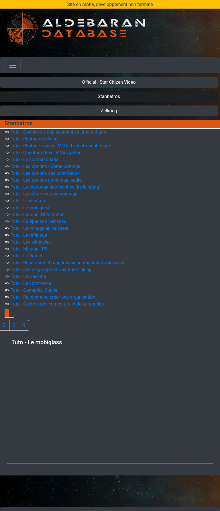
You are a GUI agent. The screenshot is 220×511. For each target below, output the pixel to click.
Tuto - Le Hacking (28, 276)
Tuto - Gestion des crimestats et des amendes (57, 304)
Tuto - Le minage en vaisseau (40, 228)
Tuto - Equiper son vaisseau (38, 221)
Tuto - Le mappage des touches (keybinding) (56, 187)
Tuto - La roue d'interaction (38, 214)
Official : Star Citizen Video (108, 82)
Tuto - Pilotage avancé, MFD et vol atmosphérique (61, 145)
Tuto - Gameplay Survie (34, 290)
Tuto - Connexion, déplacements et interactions (58, 132)
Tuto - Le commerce (31, 283)
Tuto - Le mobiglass (30, 207)
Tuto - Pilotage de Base (34, 139)
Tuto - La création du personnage (44, 194)
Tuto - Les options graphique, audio (46, 180)
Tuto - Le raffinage (29, 235)
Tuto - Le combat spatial (35, 159)
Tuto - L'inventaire (28, 200)
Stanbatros (109, 96)
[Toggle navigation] (13, 65)
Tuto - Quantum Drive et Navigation (46, 152)
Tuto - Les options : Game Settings (45, 166)
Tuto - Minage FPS (29, 249)
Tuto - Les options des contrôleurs (45, 173)
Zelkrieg (109, 110)
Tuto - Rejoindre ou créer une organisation (53, 297)
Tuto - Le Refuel (26, 256)
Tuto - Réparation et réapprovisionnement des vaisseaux (68, 262)
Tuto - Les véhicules (31, 242)
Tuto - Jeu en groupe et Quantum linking (51, 269)
